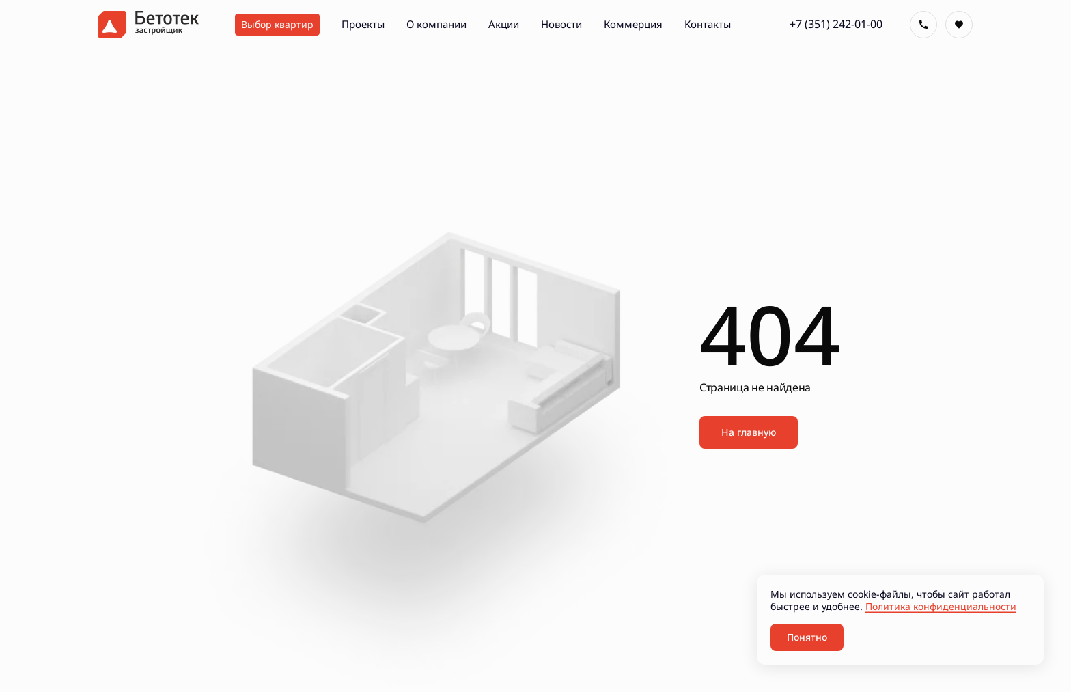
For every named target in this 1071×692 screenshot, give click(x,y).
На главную (748, 432)
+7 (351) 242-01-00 (836, 23)
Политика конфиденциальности (940, 606)
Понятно (807, 637)
